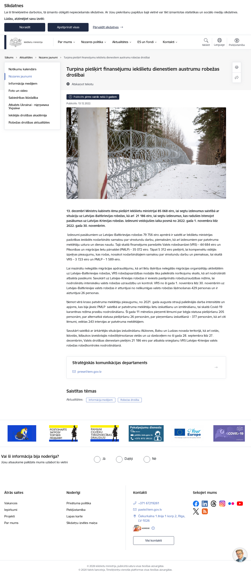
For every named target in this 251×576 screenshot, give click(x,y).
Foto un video (18, 91)
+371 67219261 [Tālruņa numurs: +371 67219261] (148, 503)
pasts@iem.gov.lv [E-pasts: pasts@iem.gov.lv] (150, 509)
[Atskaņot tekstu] (82, 84)
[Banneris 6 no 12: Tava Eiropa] (187, 433)
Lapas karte (74, 516)
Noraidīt (24, 27)
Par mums (11, 523)
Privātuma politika (78, 503)
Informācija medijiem (23, 83)
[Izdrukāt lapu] (236, 67)
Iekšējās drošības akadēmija (28, 115)
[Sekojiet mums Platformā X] (196, 511)
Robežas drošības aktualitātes (29, 122)
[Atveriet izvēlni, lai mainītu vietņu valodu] (219, 42)
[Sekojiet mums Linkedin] (205, 504)
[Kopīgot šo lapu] (236, 78)
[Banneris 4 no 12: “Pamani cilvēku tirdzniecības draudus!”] (104, 433)
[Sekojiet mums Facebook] (196, 504)
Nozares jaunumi (20, 76)
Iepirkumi (10, 510)
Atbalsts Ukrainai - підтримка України (29, 106)
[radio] (99, 458)
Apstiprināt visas (68, 27)
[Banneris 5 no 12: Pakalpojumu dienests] (146, 433)
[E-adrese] (141, 528)
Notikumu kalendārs (22, 69)
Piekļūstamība (76, 510)
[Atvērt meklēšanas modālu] (206, 43)
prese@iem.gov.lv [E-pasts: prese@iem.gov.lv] (89, 372)
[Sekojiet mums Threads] (213, 504)
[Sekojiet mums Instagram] (222, 504)
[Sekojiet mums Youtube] (240, 503)
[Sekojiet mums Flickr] (231, 503)
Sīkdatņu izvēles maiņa (81, 523)
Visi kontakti (153, 540)
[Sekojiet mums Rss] (205, 511)
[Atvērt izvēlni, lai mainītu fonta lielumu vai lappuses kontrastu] (237, 43)
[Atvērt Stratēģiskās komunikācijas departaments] (216, 367)
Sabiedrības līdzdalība (23, 98)
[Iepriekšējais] (13, 433)
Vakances (10, 503)
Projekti (9, 516)
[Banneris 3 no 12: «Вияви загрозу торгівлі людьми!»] (63, 433)
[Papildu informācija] (153, 528)
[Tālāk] (237, 433)
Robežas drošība (129, 399)
